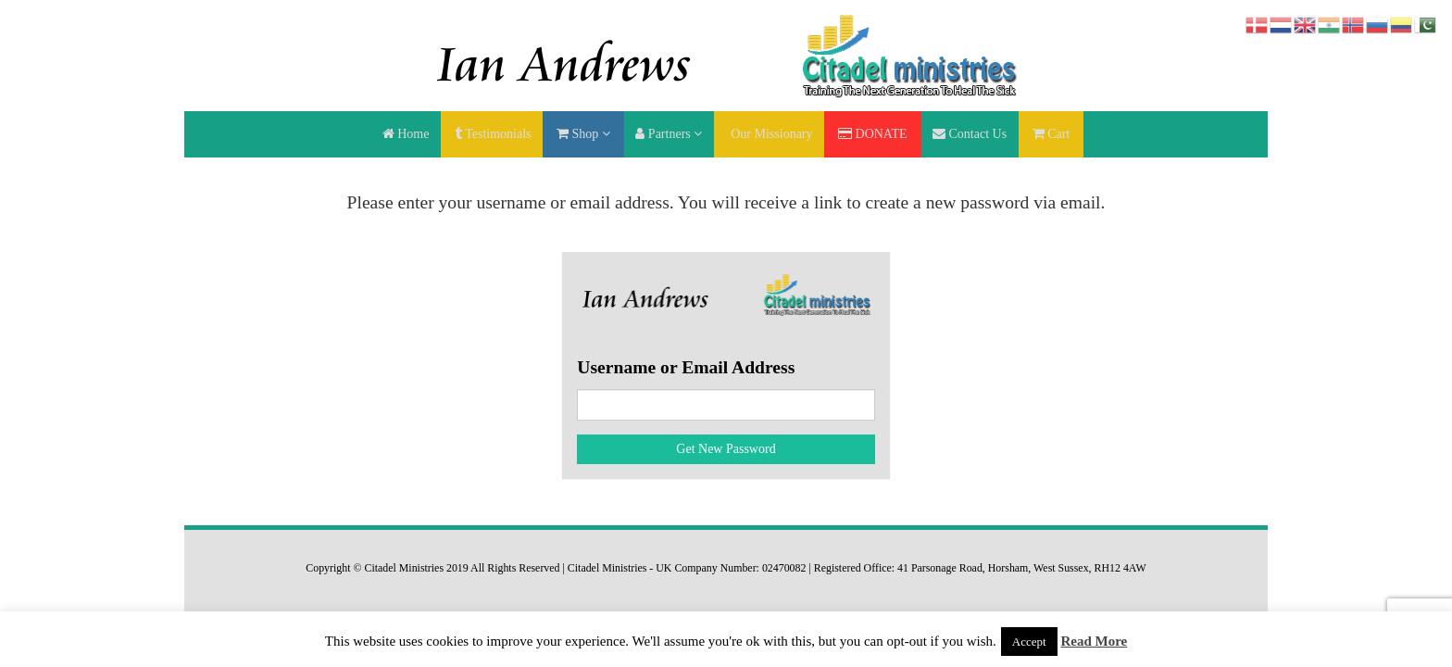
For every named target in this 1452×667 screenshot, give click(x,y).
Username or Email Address (686, 367)
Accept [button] (1029, 641)
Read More (1093, 641)
